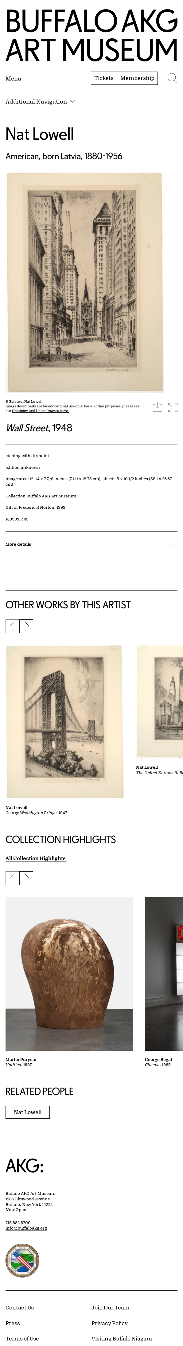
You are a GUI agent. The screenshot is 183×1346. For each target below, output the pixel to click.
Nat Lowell (40, 133)
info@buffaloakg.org (26, 1228)
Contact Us (20, 1307)
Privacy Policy (109, 1323)
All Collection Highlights (36, 858)
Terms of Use (22, 1338)
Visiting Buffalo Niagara (121, 1338)
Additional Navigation (40, 101)
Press (13, 1323)
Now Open (16, 1209)
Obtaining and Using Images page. (40, 411)
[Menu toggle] (13, 78)
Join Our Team (110, 1307)
